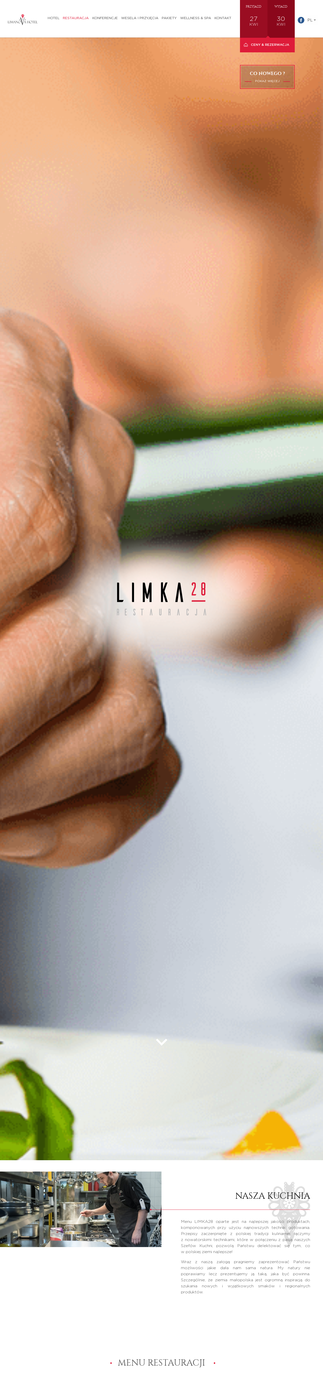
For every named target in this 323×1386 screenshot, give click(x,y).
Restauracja (76, 18)
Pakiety (169, 18)
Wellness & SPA (195, 18)
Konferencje (105, 18)
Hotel (54, 18)
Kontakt (222, 18)
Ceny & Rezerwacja (270, 45)
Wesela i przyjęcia (139, 18)
